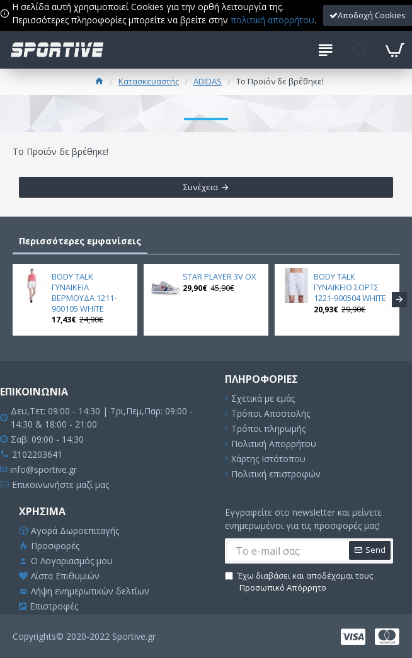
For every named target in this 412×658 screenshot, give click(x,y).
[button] (399, 299)
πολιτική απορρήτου (272, 20)
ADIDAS (207, 81)
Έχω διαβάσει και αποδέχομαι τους (299, 582)
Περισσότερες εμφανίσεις (80, 241)
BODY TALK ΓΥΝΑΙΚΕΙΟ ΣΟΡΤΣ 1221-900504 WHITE (350, 287)
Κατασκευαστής (148, 81)
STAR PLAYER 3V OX (219, 276)
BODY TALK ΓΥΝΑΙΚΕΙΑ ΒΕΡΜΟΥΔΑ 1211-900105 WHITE (84, 292)
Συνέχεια (200, 187)
